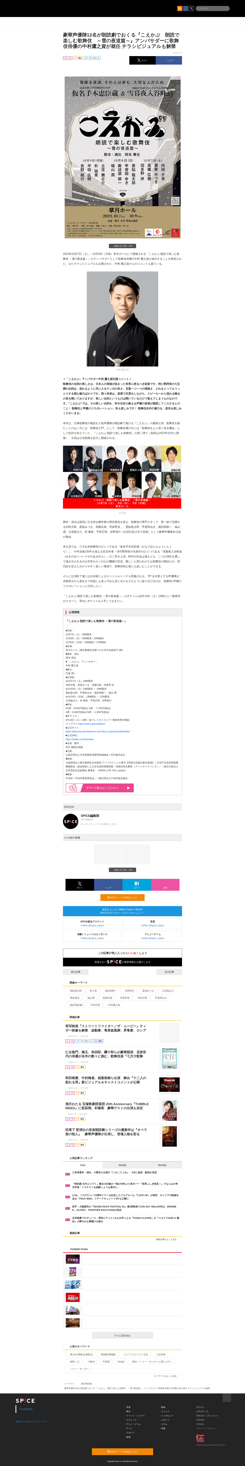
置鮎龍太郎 (74, 990)
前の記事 (72, 971)
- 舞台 (127, 1411)
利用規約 (200, 1424)
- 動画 (162, 1407)
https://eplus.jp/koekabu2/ (91, 723)
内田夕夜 (141, 997)
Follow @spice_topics (92, 925)
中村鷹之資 (112, 1005)
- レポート (164, 1420)
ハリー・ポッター (78, 1368)
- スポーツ (130, 1432)
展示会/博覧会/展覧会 (80, 1354)
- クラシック (131, 1420)
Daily (82, 1165)
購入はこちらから (108, 787)
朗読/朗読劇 (75, 1005)
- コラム (163, 1424)
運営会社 (200, 1407)
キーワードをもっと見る (166, 1376)
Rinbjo (120, 1361)
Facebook (26, 1409)
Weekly (122, 1165)
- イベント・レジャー (135, 1415)
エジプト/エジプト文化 (134, 1354)
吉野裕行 (128, 990)
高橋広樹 (106, 997)
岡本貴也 (73, 997)
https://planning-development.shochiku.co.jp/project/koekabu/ (98, 731)
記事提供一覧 (202, 1411)
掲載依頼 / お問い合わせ (207, 1415)
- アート (129, 1428)
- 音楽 (127, 1407)
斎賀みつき (147, 990)
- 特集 (162, 1428)
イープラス (69, 1384)
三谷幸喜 (159, 1354)
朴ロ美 (92, 990)
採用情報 (200, 1420)
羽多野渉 (123, 997)
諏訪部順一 (109, 990)
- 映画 (127, 1437)
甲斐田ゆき (159, 997)
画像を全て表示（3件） (122, 246)
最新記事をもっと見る (167, 1239)
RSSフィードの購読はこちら (125, 897)
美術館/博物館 (107, 1354)
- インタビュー (167, 1415)
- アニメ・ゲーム (133, 1424)
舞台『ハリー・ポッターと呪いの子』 (151, 1361)
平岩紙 (105, 1361)
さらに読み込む (132, 1335)
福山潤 (90, 997)
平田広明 (94, 1005)
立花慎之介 (166, 990)
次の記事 (172, 971)
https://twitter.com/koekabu (80, 739)
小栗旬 (90, 1361)
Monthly (162, 1165)
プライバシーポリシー (206, 1428)
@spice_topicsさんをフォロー (31, 1421)
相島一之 (73, 1361)
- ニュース (164, 1411)
